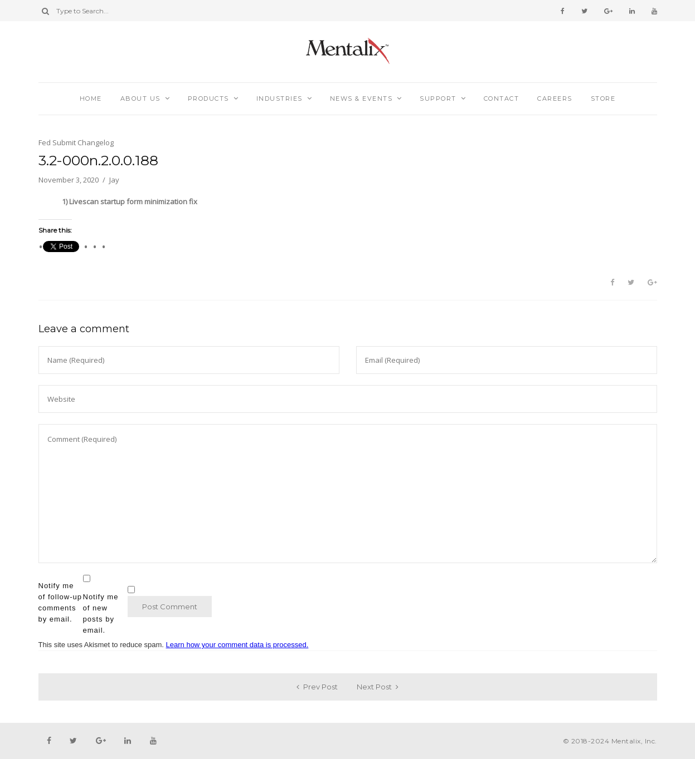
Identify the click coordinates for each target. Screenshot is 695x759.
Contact (501, 98)
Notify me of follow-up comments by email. (60, 602)
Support (438, 98)
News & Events (361, 98)
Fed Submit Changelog (76, 142)
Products (208, 98)
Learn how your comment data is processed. (237, 644)
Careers (554, 98)
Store (603, 98)
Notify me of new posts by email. (101, 613)
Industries (279, 98)
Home (91, 98)
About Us (140, 98)
